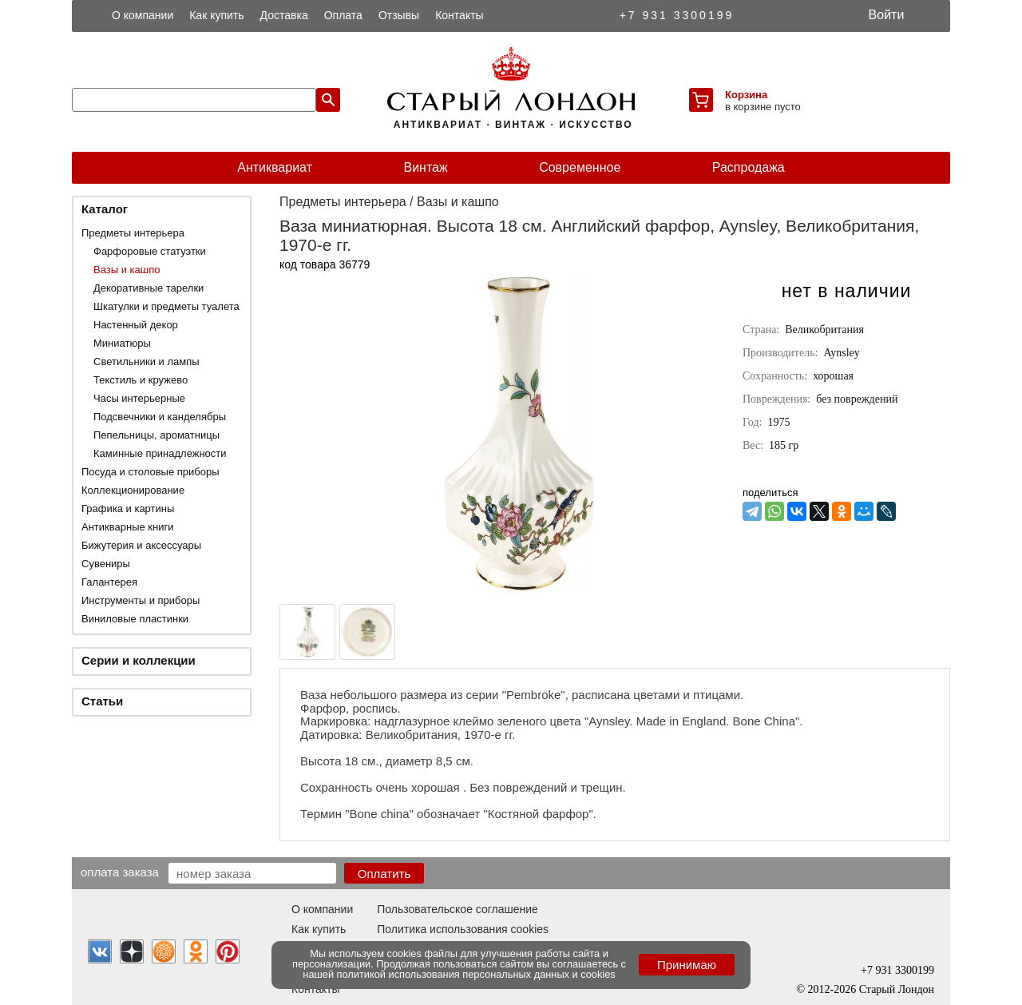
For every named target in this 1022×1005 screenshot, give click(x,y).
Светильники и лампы (146, 361)
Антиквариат (274, 167)
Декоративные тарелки (148, 288)
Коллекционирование (132, 490)
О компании (142, 15)
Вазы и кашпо (126, 270)
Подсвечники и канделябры (159, 417)
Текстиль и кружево (140, 380)
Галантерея (109, 582)
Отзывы (398, 15)
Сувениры (105, 564)
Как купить (216, 15)
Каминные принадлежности (160, 453)
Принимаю (686, 964)
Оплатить (384, 873)
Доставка (284, 15)
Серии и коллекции (138, 660)
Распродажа (748, 167)
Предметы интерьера (132, 233)
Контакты (459, 15)
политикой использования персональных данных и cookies (476, 974)
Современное (579, 167)
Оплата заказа (120, 871)
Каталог (104, 209)
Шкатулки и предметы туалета (166, 306)
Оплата (343, 15)
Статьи (102, 701)
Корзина (746, 95)
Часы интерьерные (139, 398)
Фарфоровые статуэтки (149, 251)
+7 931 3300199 (677, 15)
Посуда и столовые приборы (150, 472)
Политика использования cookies (463, 929)
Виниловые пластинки (134, 619)
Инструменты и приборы (140, 600)
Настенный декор (135, 325)
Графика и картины (127, 508)
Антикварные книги (127, 527)
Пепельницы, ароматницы (156, 435)
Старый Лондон (896, 989)
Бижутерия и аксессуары (141, 545)
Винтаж (425, 167)
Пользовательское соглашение (457, 909)
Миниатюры (122, 343)
